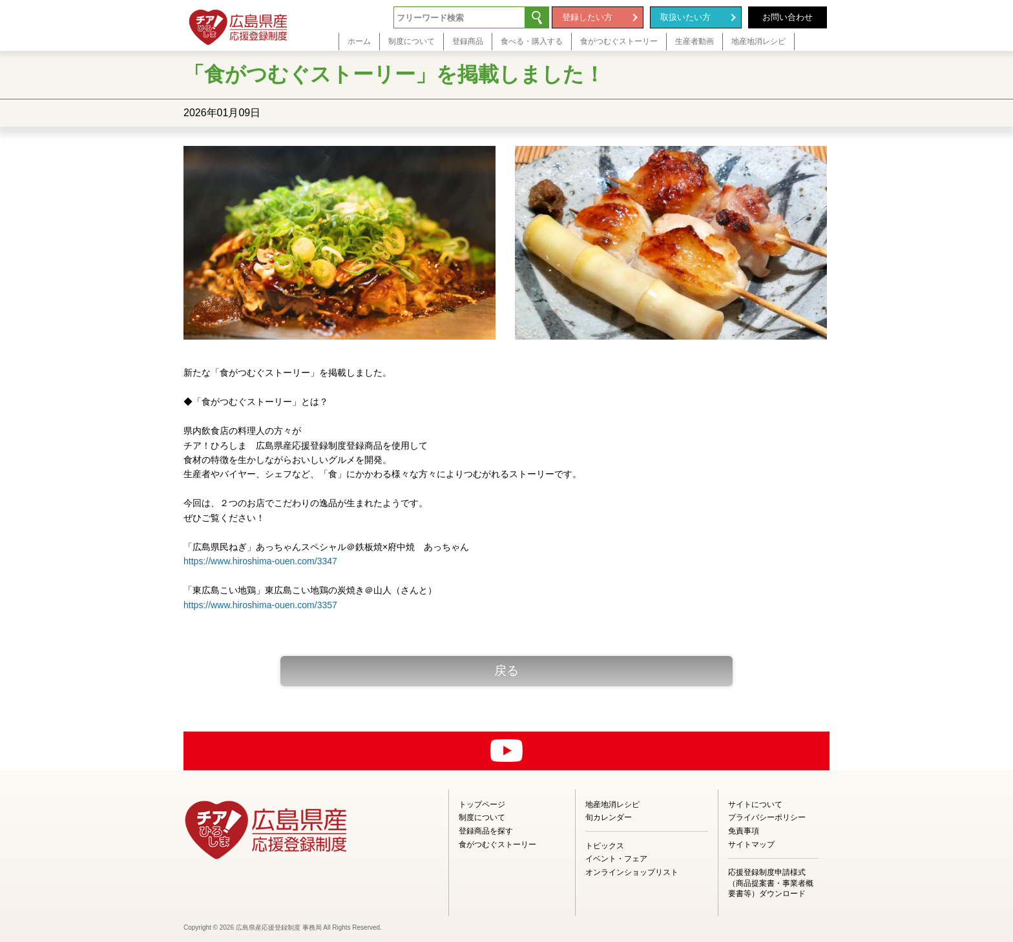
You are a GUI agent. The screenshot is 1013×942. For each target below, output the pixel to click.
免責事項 (743, 830)
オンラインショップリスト (631, 872)
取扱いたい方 (685, 17)
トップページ (482, 804)
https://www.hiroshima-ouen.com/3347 (260, 561)
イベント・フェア (616, 858)
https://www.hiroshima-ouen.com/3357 (260, 605)
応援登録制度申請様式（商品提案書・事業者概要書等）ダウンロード (770, 883)
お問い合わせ (787, 17)
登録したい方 (587, 17)
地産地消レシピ (612, 804)
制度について (482, 817)
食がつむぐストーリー (497, 844)
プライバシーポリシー (767, 817)
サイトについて (755, 804)
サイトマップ (751, 844)
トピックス (604, 845)
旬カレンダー (608, 817)
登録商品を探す (486, 830)
